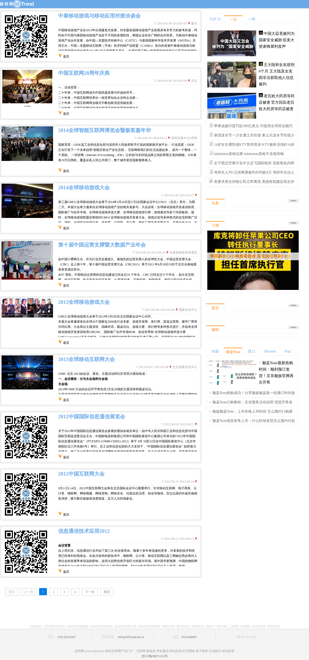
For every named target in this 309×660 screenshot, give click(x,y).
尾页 (107, 592)
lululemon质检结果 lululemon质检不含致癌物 (249, 154)
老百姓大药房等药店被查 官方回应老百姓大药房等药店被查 (277, 102)
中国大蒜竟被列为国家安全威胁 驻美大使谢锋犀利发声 (277, 39)
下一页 (90, 592)
